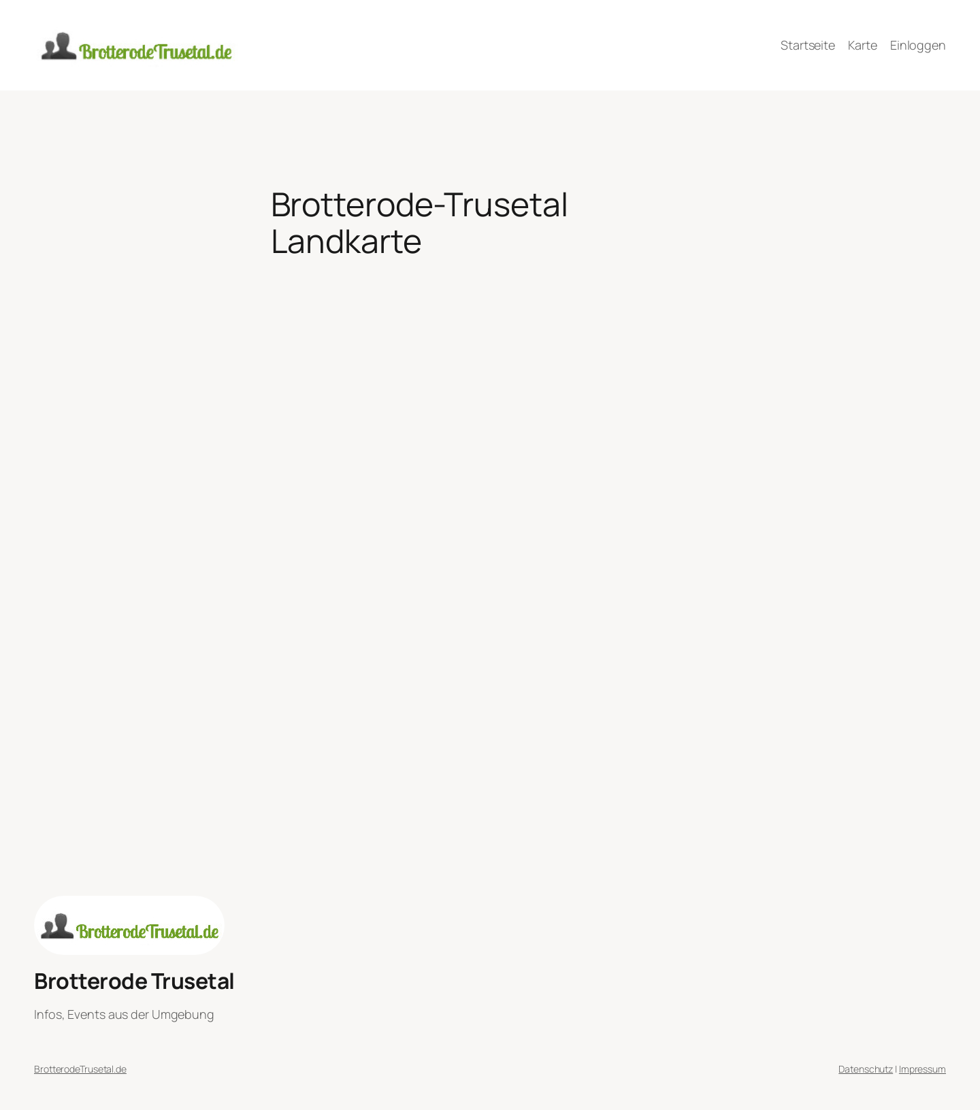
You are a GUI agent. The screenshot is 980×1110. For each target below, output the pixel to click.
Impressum (922, 1068)
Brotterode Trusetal (134, 981)
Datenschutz (865, 1068)
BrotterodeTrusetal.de (80, 1068)
